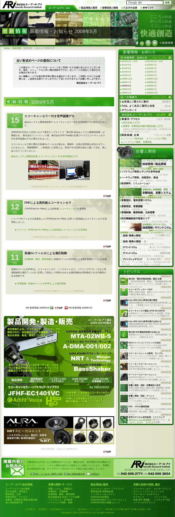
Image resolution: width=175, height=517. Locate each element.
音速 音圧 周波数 (141, 499)
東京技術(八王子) (131, 122)
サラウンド (138, 497)
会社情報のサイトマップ (63, 509)
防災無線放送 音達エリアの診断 (64, 497)
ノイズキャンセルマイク (103, 494)
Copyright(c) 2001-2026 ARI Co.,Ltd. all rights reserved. (87, 512)
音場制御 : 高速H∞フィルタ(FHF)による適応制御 (41, 283)
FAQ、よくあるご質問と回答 (48, 474)
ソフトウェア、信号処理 (60, 499)
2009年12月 (127, 79)
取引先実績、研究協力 (17, 491)
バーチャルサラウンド (144, 502)
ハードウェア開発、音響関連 (137, 142)
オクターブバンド (162, 488)
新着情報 (16, 48)
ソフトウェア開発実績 (133, 138)
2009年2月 (152, 89)
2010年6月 (126, 68)
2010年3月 (152, 72)
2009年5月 (126, 86)
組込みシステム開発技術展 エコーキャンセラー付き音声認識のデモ (44, 156)
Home (7, 48)
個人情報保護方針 (76, 474)
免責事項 (42, 509)
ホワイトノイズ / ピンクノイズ (148, 491)
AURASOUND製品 (100, 497)
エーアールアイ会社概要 (18, 488)
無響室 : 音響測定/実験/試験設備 (21, 499)
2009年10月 (152, 79)
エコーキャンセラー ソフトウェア (107, 488)
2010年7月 (152, 65)
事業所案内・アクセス (17, 497)
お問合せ (95, 474)
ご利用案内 (29, 509)
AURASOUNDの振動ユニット (105, 502)
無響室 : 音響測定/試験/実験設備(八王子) (143, 126)
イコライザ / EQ (162, 499)
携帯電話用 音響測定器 (102, 491)
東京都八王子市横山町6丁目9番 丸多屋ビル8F (128, 509)
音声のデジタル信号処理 (140, 420)
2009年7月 (126, 82)
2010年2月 (126, 75)
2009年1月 (126, 93)
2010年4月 (126, 72)
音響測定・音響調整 (58, 491)
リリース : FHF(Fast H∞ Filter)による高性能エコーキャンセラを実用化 (52, 229)
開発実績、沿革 (13, 494)
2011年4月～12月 (155, 61)
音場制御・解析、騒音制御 (37, 259)
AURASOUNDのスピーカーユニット (109, 499)
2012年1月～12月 (130, 61)
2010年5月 (152, 68)
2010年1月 (152, 75)
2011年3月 (126, 65)
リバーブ (150, 422)
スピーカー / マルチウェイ (146, 494)
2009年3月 (126, 89)
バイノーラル (160, 497)
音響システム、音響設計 (60, 488)
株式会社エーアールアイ (90, 509)
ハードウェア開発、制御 (60, 502)
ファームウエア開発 (157, 138)
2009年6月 (152, 82)
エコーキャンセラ (68, 208)
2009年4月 (152, 86)
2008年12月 (152, 93)
